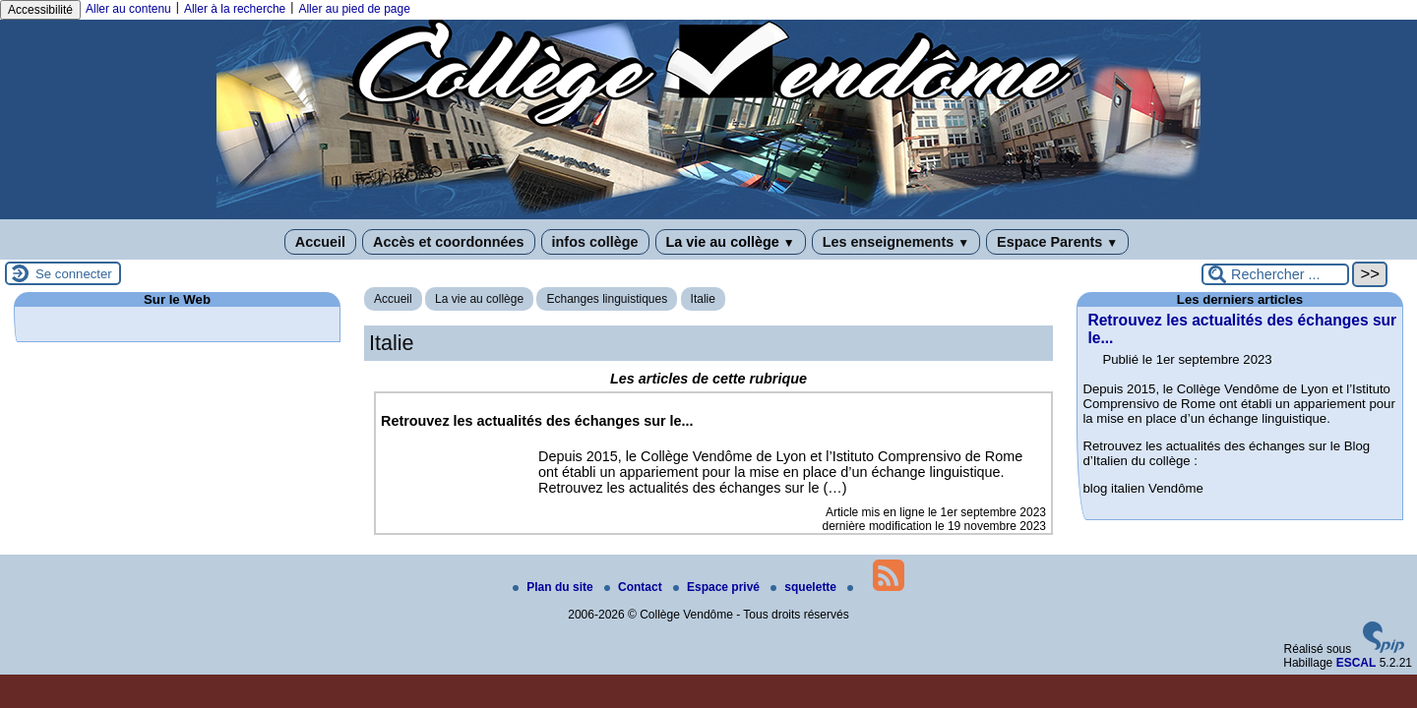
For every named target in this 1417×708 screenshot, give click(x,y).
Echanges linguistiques (606, 299)
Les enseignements (896, 242)
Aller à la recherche (234, 9)
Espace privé (718, 587)
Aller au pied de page (353, 9)
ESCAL (1356, 663)
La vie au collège (730, 242)
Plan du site (554, 587)
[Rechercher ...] (1275, 274)
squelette (804, 587)
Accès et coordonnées (448, 242)
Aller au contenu (128, 9)
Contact (634, 587)
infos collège (595, 242)
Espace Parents (1057, 242)
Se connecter (73, 273)
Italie (703, 299)
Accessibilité (40, 10)
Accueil (320, 242)
